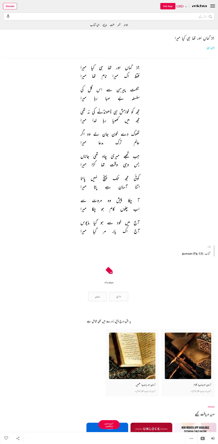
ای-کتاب (95, 25)
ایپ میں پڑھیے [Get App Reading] (109, 424)
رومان (97, 296)
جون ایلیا (211, 47)
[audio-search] (8, 16)
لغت (112, 25)
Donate (10, 6)
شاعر (125, 25)
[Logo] (199, 6)
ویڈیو (105, 25)
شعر (118, 25)
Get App (168, 6)
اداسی (118, 296)
